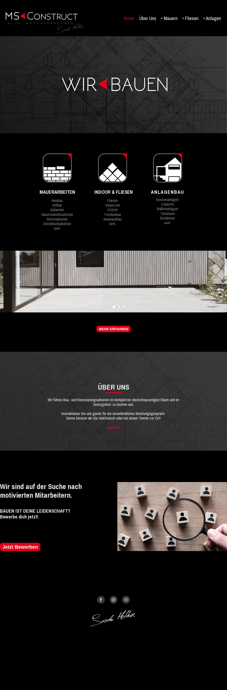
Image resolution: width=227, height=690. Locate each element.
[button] (114, 307)
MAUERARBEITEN (57, 192)
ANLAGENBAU (167, 192)
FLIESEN (124, 192)
